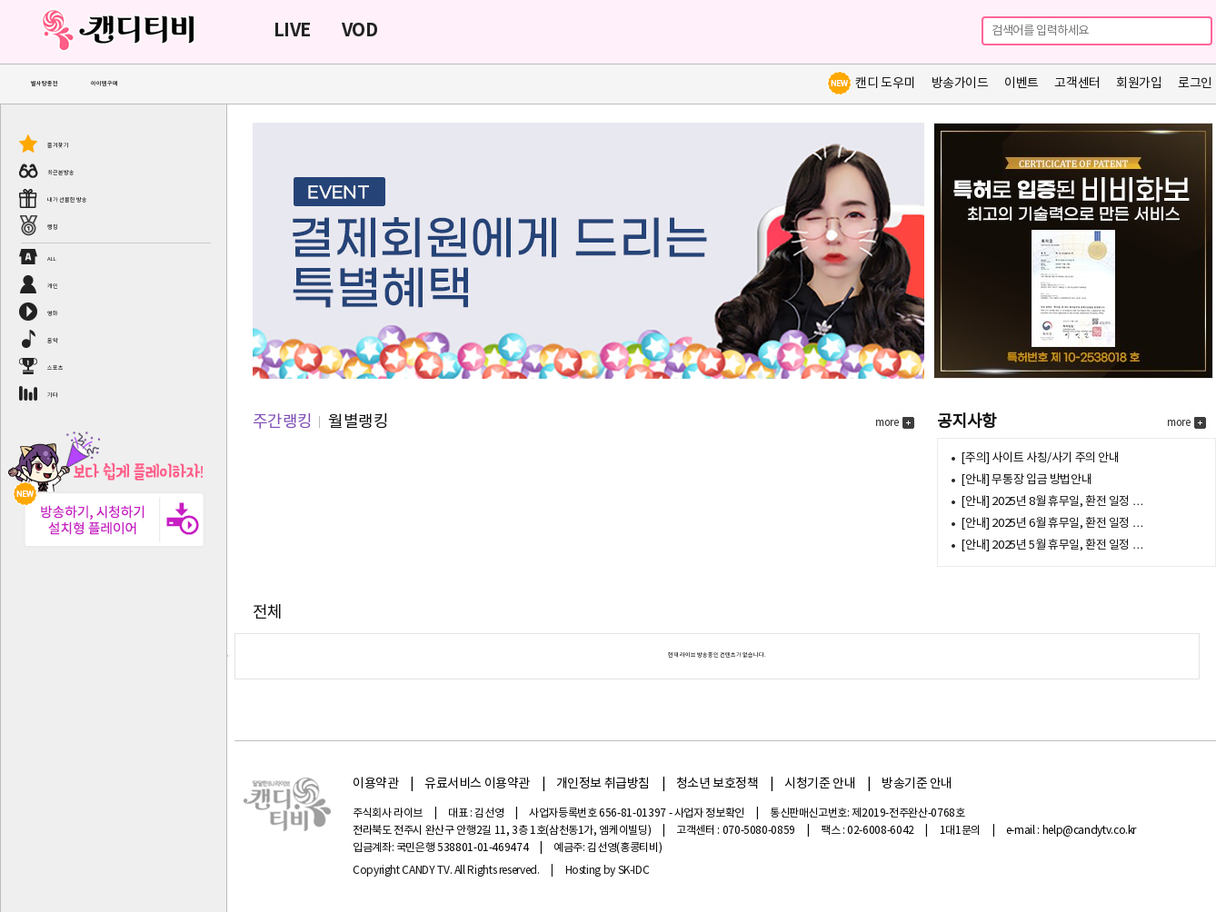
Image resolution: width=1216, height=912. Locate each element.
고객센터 (1077, 83)
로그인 (1195, 83)
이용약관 (375, 784)
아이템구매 (104, 84)
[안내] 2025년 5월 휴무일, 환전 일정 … (1052, 545)
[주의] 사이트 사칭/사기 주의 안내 (1040, 458)
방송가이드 (960, 83)
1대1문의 (960, 831)
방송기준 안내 (917, 784)
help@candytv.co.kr (1089, 831)
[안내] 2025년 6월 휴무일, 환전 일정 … (1052, 523)
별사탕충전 (44, 84)
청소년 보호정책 (717, 784)
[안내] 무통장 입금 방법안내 (1026, 480)
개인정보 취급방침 (603, 784)
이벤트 (1021, 83)
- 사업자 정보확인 (706, 813)
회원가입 (1138, 83)
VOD (359, 31)
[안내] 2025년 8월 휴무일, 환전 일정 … (1052, 502)
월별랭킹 (358, 421)
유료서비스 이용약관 (477, 784)
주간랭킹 (283, 421)
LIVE (292, 31)
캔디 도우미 (870, 83)
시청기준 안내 (819, 784)
